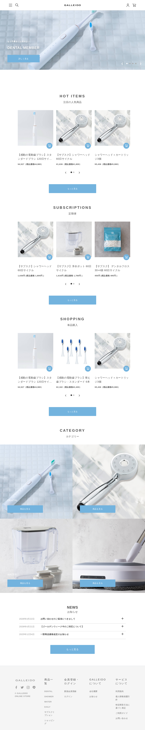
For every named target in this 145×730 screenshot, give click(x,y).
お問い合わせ (122, 718)
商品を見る (25, 509)
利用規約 (120, 691)
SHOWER (49, 696)
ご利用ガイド (122, 713)
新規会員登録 (70, 691)
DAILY (47, 707)
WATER (48, 702)
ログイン (68, 696)
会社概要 (93, 691)
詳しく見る (23, 59)
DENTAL (48, 691)
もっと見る (72, 189)
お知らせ (93, 696)
